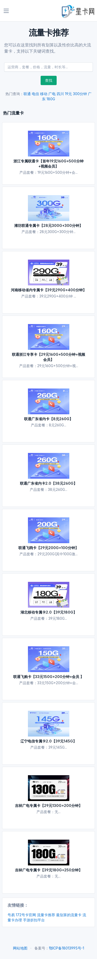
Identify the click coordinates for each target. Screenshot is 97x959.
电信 (35, 94)
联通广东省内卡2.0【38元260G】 (48, 483)
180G (51, 99)
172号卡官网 (26, 915)
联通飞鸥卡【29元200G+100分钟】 (48, 547)
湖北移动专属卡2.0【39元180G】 (48, 612)
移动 (43, 94)
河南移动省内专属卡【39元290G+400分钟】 (48, 290)
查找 (48, 80)
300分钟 (80, 94)
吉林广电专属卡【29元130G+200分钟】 (48, 805)
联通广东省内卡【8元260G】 (48, 419)
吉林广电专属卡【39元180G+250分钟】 (48, 870)
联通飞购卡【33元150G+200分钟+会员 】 (48, 676)
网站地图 (20, 948)
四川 (60, 94)
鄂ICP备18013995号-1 (66, 948)
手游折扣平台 (34, 920)
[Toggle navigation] (6, 11)
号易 (11, 915)
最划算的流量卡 (68, 915)
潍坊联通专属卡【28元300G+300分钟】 (48, 225)
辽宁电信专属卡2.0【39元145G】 (48, 741)
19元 (68, 94)
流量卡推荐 (46, 915)
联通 (27, 94)
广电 (52, 94)
